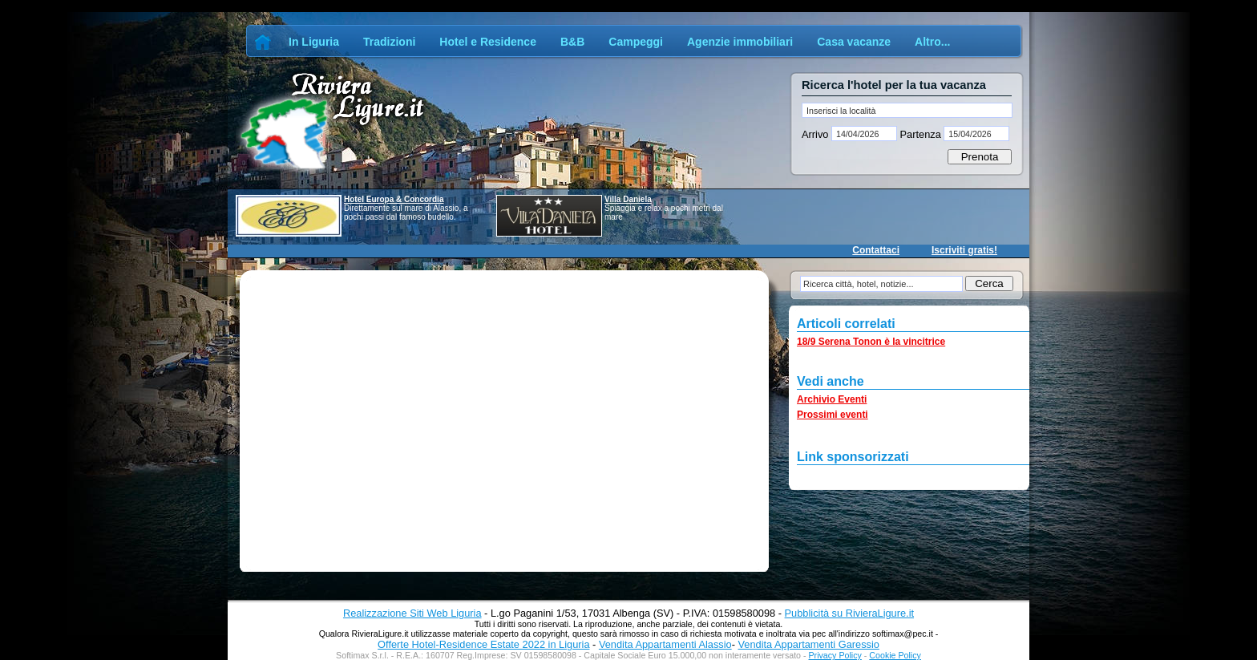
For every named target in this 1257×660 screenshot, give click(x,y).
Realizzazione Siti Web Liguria (412, 613)
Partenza (920, 134)
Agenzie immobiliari (740, 41)
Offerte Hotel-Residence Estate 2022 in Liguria (483, 644)
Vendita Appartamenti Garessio (808, 644)
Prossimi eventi (832, 414)
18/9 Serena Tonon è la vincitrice (871, 341)
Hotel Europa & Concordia (393, 199)
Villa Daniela (628, 199)
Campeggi (635, 41)
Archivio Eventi (832, 399)
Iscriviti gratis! (964, 250)
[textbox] (907, 110)
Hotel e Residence (487, 41)
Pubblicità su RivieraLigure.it (849, 613)
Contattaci (875, 250)
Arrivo (816, 134)
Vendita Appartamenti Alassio (665, 644)
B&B (572, 41)
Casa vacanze (854, 41)
